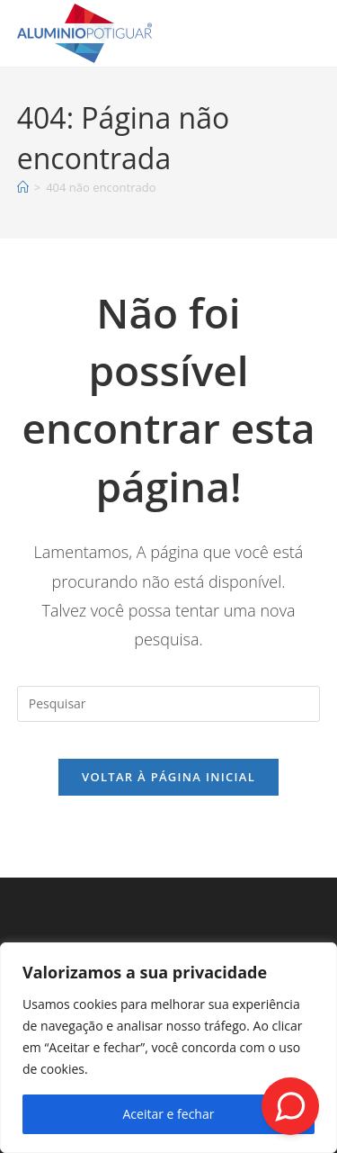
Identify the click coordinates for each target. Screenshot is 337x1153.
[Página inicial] (23, 187)
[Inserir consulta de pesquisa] (169, 704)
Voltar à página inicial (168, 777)
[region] (168, 1047)
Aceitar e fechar (169, 1113)
